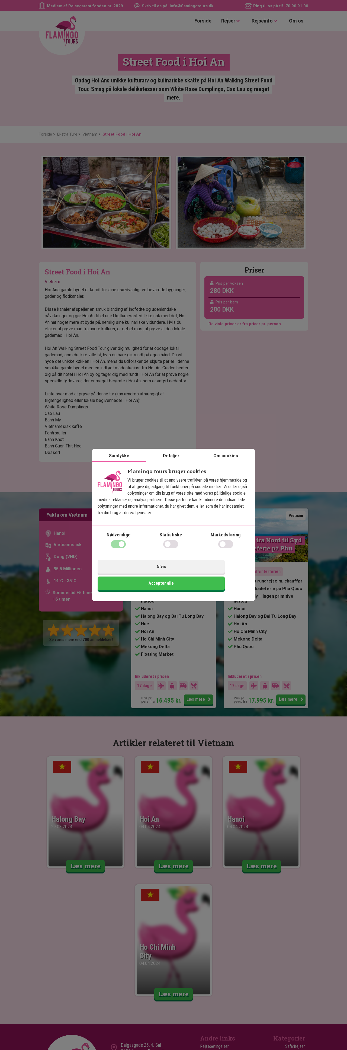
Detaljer (171, 465)
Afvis (135, 576)
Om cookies (225, 465)
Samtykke (119, 465)
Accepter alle (212, 576)
